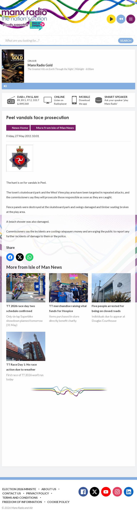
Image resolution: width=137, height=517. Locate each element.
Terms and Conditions (20, 497)
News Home (20, 127)
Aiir (31, 507)
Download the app (84, 102)
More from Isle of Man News (55, 127)
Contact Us (11, 493)
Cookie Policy (58, 501)
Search (125, 40)
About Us (48, 489)
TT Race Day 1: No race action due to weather (25, 351)
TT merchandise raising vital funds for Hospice (68, 293)
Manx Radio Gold (40, 65)
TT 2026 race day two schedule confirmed (25, 293)
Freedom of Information (22, 501)
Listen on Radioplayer (60, 102)
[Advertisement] (71, 429)
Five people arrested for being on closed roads (111, 293)
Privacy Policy (37, 493)
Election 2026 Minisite (19, 489)
